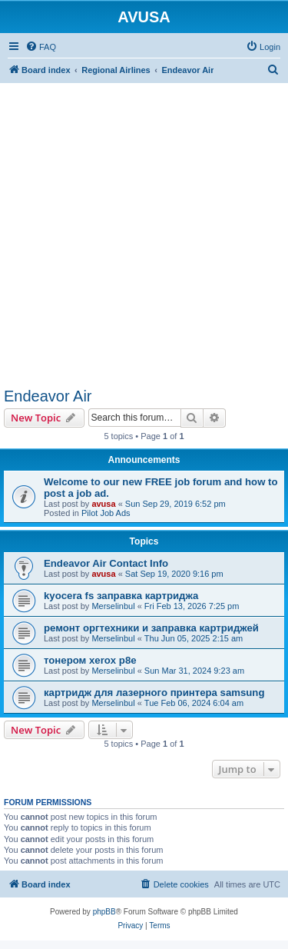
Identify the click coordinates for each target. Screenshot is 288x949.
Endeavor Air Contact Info (106, 563)
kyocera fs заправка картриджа (121, 595)
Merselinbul (112, 606)
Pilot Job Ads (106, 513)
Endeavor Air (48, 396)
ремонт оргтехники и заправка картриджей (151, 628)
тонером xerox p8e (90, 660)
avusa (103, 503)
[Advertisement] (144, 227)
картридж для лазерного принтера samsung (154, 692)
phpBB (104, 911)
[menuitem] (40, 47)
